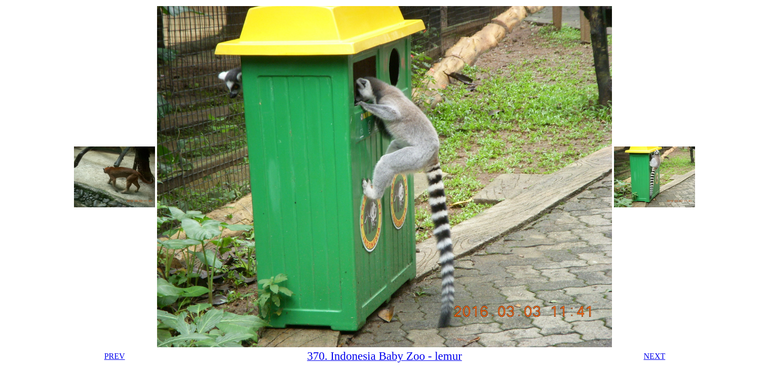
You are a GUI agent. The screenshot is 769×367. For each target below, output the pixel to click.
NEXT (655, 356)
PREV (114, 356)
